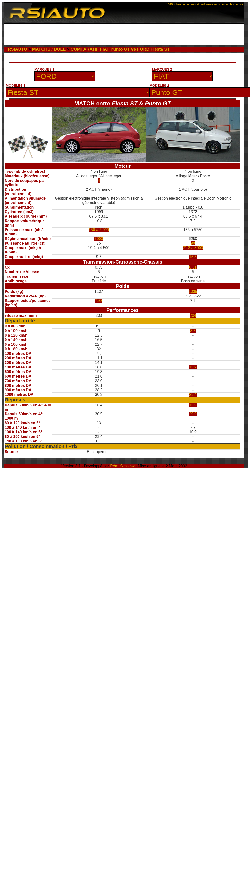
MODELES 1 (15, 85)
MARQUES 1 (44, 69)
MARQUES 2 (162, 69)
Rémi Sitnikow (122, 466)
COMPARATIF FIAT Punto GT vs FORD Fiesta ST (120, 49)
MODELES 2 (159, 85)
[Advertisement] (124, 34)
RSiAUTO (17, 49)
